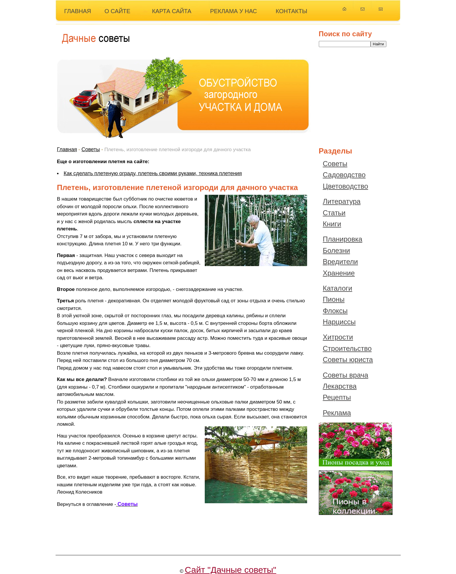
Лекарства (340, 386)
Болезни (336, 250)
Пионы (334, 299)
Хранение (339, 273)
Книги (332, 224)
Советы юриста (348, 359)
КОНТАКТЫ (291, 11)
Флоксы (335, 311)
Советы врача (345, 375)
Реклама (337, 413)
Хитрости (338, 337)
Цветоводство (345, 186)
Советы (90, 149)
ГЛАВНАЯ (77, 11)
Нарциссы (339, 322)
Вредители (340, 262)
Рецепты (337, 397)
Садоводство (344, 175)
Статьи (334, 213)
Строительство (347, 348)
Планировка (342, 239)
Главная (67, 149)
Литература (342, 201)
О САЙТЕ (117, 11)
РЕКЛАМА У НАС (233, 11)
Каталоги (337, 288)
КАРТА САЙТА (172, 11)
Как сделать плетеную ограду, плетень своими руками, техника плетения (153, 173)
